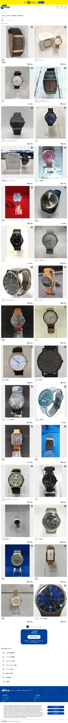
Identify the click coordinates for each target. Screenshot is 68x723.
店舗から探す (4, 700)
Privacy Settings (55, 707)
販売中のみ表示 (4, 23)
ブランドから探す (5, 699)
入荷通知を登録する (34, 637)
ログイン (36, 699)
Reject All (56, 710)
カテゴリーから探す (5, 697)
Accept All (56, 713)
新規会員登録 (36, 697)
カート (35, 700)
